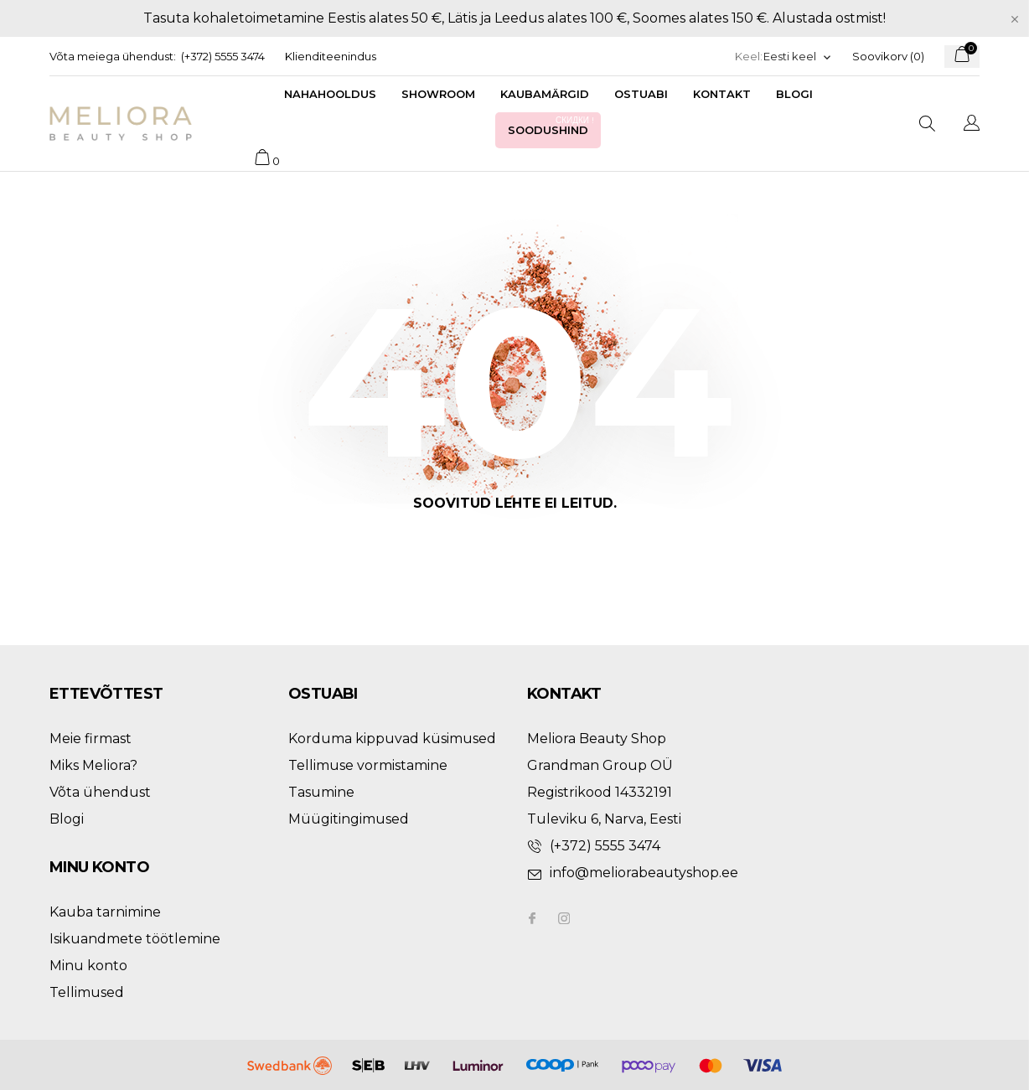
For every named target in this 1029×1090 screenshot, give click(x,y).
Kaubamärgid (544, 94)
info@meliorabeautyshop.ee (644, 873)
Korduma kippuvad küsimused (392, 738)
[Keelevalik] (797, 56)
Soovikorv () (888, 56)
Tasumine (321, 792)
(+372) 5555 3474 (223, 56)
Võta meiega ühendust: (112, 56)
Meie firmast (90, 738)
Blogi (794, 94)
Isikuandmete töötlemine (134, 939)
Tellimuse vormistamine (367, 765)
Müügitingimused (348, 819)
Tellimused (86, 992)
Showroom (438, 94)
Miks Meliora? (93, 765)
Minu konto (88, 966)
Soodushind (552, 125)
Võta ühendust (100, 792)
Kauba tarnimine (105, 912)
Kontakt (722, 94)
